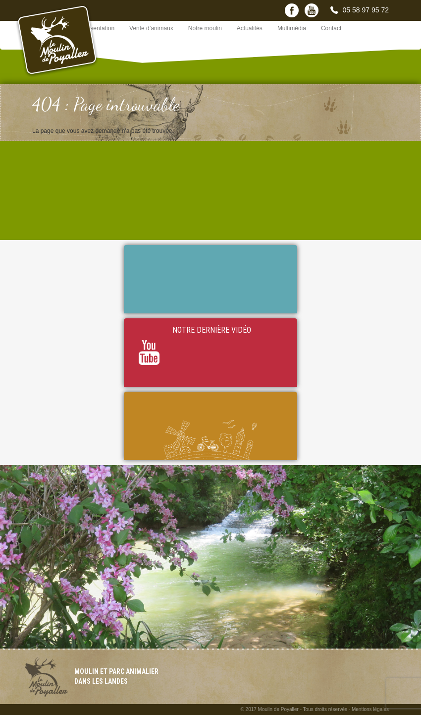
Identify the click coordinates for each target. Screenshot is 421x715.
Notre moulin (205, 28)
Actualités (250, 28)
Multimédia (291, 28)
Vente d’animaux (151, 28)
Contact (331, 28)
